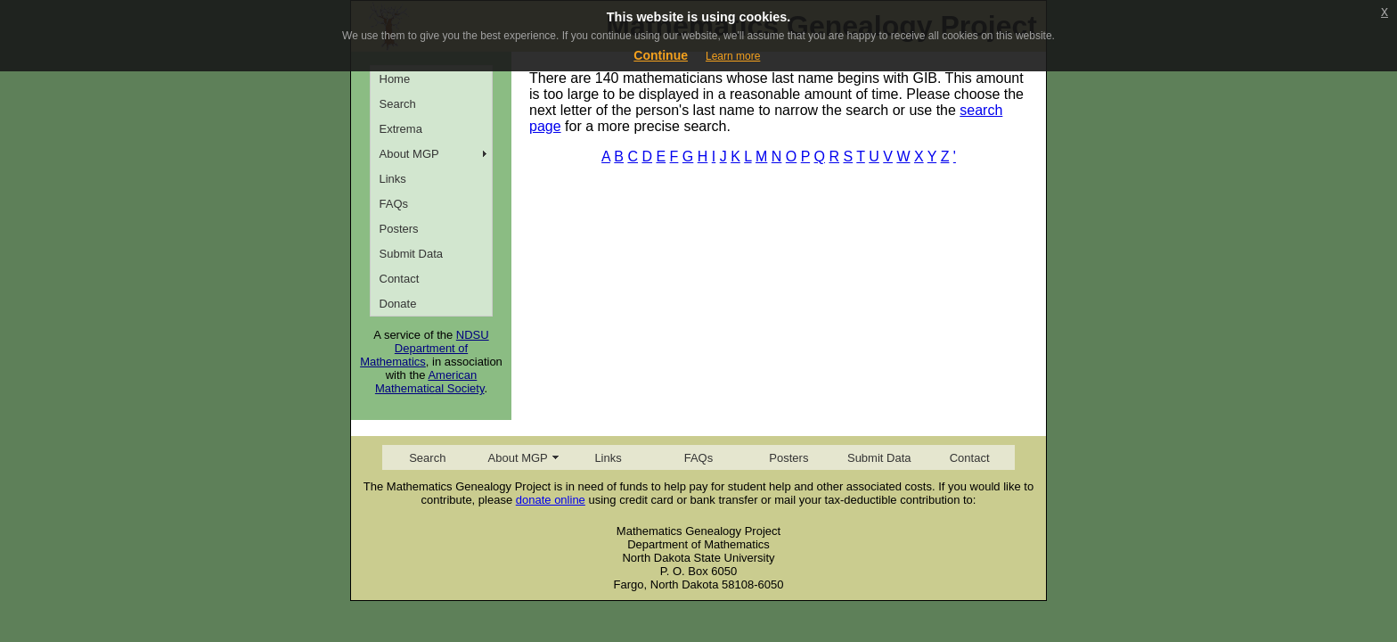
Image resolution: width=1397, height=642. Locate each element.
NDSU (472, 335)
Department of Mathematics (414, 355)
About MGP (409, 153)
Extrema (401, 129)
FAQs (394, 203)
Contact (400, 278)
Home (395, 79)
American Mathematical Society (430, 381)
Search (398, 104)
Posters (399, 228)
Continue (660, 55)
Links (393, 178)
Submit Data (412, 253)
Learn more (733, 56)
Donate (398, 303)
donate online (550, 499)
